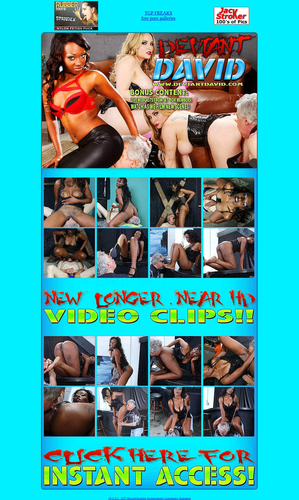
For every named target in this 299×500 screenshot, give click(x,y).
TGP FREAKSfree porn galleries (158, 15)
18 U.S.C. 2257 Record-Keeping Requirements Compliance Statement (149, 498)
